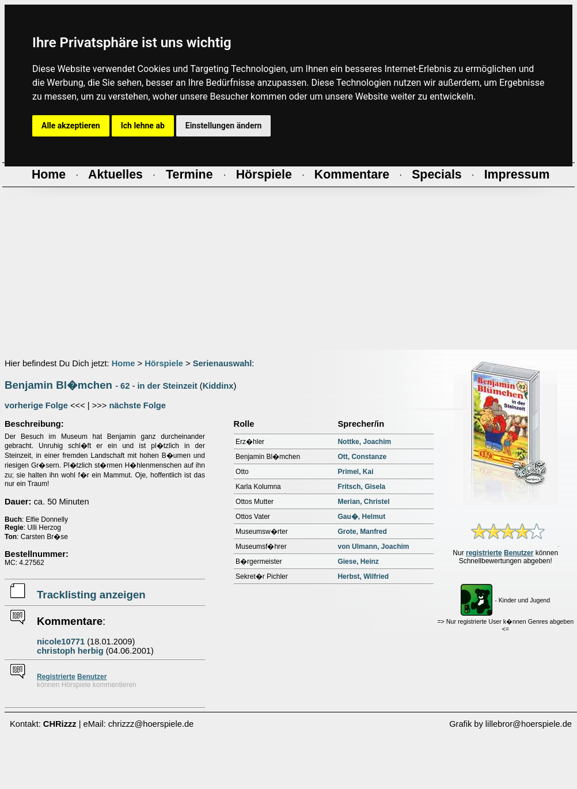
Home (123, 363)
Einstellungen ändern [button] (223, 125)
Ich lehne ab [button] (143, 125)
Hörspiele (164, 363)
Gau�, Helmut (361, 517)
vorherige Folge (36, 405)
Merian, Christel (363, 502)
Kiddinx (218, 385)
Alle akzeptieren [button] (70, 125)
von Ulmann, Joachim (373, 547)
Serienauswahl (222, 363)
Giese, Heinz (357, 561)
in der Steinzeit (167, 385)
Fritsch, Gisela (361, 487)
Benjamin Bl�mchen (58, 385)
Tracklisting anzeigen (91, 595)
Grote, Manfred (361, 532)
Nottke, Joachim (364, 442)
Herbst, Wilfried (363, 576)
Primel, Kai (355, 472)
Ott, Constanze (361, 457)
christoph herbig (70, 650)
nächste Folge (137, 405)
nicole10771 (61, 641)
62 (125, 385)
